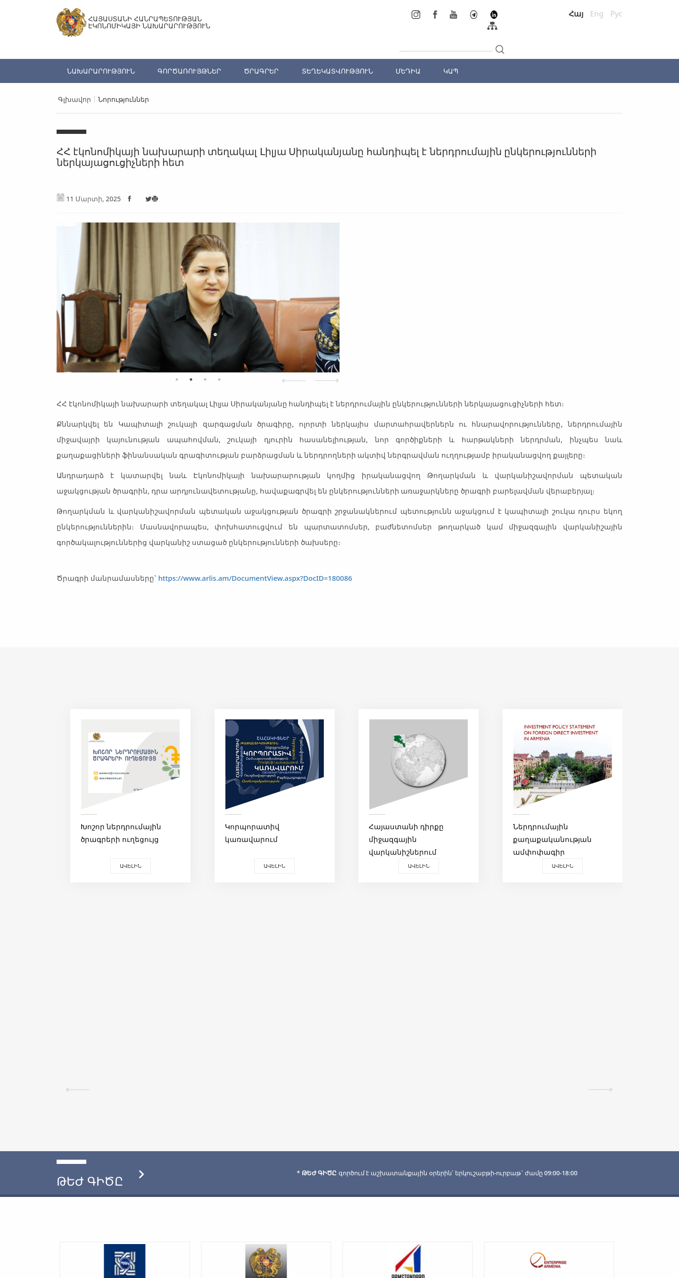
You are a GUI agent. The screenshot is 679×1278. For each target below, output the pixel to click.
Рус (616, 13)
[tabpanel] (198, 293)
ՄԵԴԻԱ (408, 70)
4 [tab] (219, 379)
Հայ (576, 13)
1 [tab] (177, 379)
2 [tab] (191, 379)
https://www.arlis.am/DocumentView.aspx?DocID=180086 (254, 578)
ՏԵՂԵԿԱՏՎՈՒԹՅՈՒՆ (337, 70)
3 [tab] (205, 379)
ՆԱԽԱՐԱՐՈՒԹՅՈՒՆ (101, 70)
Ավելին (127, 865)
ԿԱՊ (450, 70)
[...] (446, 43)
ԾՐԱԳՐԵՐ (261, 70)
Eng (597, 13)
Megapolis (605, 1266)
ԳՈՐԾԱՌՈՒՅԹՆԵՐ (189, 70)
